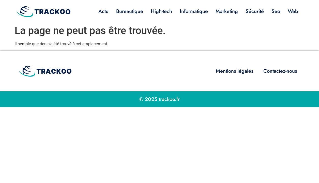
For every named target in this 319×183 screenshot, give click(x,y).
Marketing (227, 11)
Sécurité (255, 11)
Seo (275, 11)
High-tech (161, 11)
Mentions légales (234, 71)
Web (293, 11)
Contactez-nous (280, 71)
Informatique (194, 11)
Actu (103, 11)
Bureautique (129, 11)
